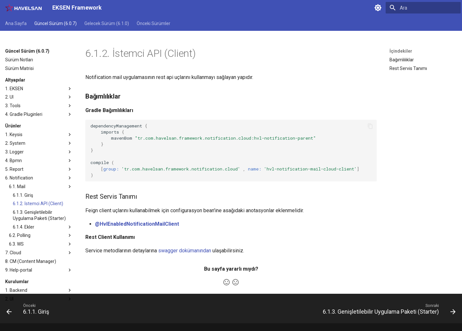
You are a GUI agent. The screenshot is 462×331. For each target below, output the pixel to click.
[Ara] (423, 7)
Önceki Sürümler (153, 23)
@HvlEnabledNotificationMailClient (137, 224)
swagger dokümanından (184, 251)
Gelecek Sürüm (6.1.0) (106, 23)
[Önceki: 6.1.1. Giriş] (29, 310)
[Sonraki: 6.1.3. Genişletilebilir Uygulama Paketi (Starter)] (387, 310)
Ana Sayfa (16, 23)
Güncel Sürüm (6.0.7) (55, 23)
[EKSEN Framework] (24, 7)
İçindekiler (400, 51)
